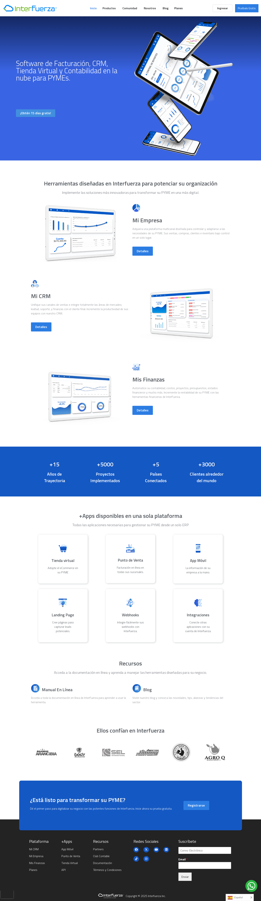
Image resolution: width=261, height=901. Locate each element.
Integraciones (198, 615)
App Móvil (198, 560)
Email (183, 859)
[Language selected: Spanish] (240, 897)
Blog (147, 689)
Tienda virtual (62, 560)
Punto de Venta (130, 560)
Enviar (185, 877)
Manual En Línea (57, 689)
